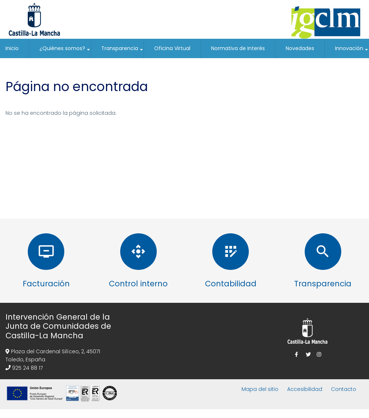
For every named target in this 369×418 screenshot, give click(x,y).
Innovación (352, 51)
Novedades (300, 48)
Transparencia (122, 51)
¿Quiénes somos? (65, 51)
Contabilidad (230, 283)
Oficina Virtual (172, 48)
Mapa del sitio (259, 389)
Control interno (138, 283)
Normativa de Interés (238, 48)
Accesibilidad (304, 389)
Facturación (46, 283)
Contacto (343, 389)
